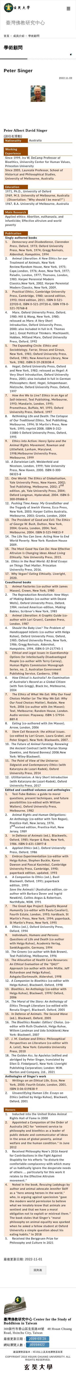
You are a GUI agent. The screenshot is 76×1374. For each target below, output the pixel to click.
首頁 (6, 35)
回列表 (38, 1265)
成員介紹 (19, 35)
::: (1, 31)
